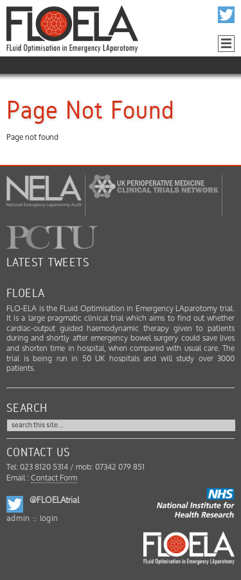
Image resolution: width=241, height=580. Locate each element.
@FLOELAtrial (54, 500)
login (49, 519)
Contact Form (54, 478)
